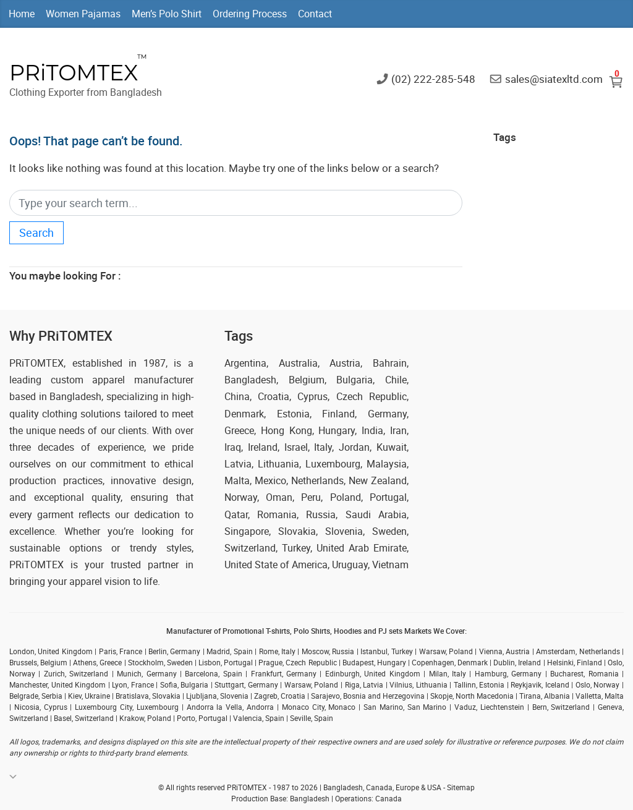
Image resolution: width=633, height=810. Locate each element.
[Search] (235, 203)
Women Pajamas (83, 13)
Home (22, 13)
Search (36, 232)
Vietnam (390, 564)
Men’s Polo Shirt (167, 13)
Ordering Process (250, 13)
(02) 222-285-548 (433, 78)
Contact (315, 13)
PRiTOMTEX (73, 72)
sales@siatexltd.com (554, 78)
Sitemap (461, 787)
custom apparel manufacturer (122, 379)
